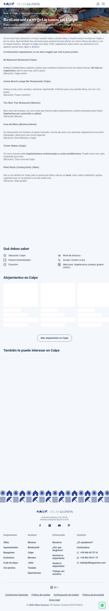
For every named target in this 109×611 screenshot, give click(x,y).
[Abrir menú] (103, 3)
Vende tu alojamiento (58, 564)
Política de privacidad (93, 594)
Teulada (32, 567)
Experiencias (34, 573)
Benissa (32, 542)
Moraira (32, 557)
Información (58, 535)
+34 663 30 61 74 (87, 557)
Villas (6, 542)
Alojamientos (10, 535)
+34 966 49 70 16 (87, 552)
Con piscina (9, 567)
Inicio (5, 13)
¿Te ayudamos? (85, 542)
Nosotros (57, 542)
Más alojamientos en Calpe (54, 338)
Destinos (32, 535)
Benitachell (33, 547)
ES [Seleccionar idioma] (54, 587)
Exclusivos (8, 557)
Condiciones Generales (16, 594)
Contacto (81, 535)
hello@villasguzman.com (91, 562)
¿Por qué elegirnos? (57, 549)
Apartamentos (10, 547)
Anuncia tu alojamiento (58, 557)
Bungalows (9, 552)
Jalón (30, 562)
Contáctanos (83, 547)
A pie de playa (10, 562)
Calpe (15, 13)
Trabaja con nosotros (58, 572)
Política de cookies (41, 594)
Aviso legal (54, 600)
